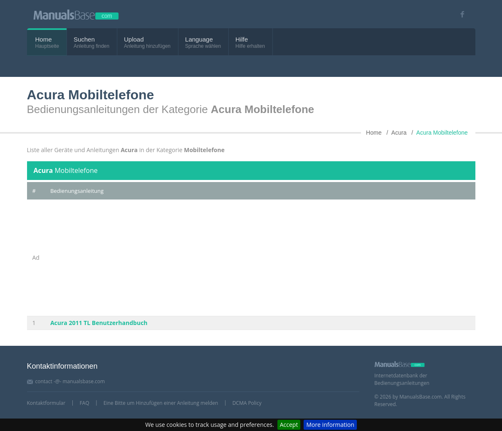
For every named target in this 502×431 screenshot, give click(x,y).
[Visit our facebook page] (459, 14)
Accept (289, 425)
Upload (134, 39)
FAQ (84, 402)
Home (43, 39)
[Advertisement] (260, 257)
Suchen (84, 39)
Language (199, 39)
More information (330, 425)
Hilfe (241, 39)
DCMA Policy (247, 402)
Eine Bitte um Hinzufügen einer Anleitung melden (161, 402)
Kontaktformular (46, 402)
